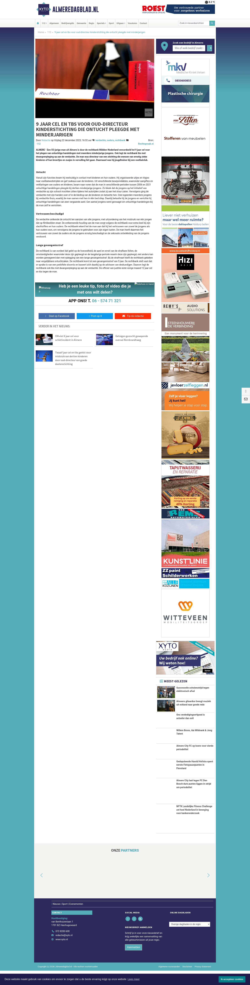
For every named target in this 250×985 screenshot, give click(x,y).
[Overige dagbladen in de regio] (189, 938)
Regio (91, 23)
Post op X (95, 316)
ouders (110, 140)
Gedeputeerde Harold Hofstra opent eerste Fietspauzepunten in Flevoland (194, 779)
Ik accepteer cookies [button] (232, 979)
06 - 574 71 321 (106, 300)
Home (41, 32)
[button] (38, 890)
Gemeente (81, 23)
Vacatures (132, 23)
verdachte (101, 140)
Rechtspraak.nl (146, 143)
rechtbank (120, 140)
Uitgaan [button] (120, 23)
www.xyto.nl (61, 953)
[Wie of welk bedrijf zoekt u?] (189, 48)
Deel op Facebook (56, 316)
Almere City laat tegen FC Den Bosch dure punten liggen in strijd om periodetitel (193, 798)
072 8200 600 (62, 945)
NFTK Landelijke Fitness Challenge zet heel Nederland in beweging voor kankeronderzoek (194, 824)
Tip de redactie (133, 316)
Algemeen (54, 23)
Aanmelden (133, 961)
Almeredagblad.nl (75, 9)
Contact (143, 23)
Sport (111, 23)
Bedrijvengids (68, 23)
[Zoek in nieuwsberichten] (194, 23)
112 (49, 32)
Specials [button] (101, 23)
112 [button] (43, 23)
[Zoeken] (212, 23)
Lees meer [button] (134, 979)
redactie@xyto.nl (64, 949)
